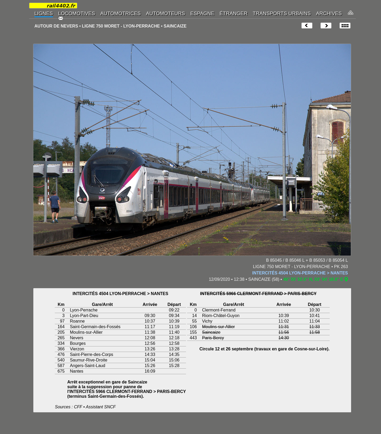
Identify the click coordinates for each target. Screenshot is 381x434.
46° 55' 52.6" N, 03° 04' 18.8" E (313, 279)
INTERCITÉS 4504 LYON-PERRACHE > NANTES (300, 273)
